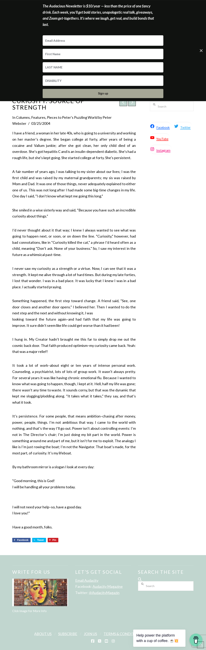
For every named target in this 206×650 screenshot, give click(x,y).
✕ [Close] (201, 50)
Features (38, 117)
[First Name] (103, 54)
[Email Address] (103, 40)
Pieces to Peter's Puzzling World (72, 117)
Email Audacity (86, 580)
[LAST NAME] (103, 67)
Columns (23, 117)
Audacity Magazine (108, 586)
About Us (43, 634)
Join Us (90, 634)
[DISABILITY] (103, 80)
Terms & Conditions (123, 634)
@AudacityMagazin (104, 592)
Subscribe (67, 634)
